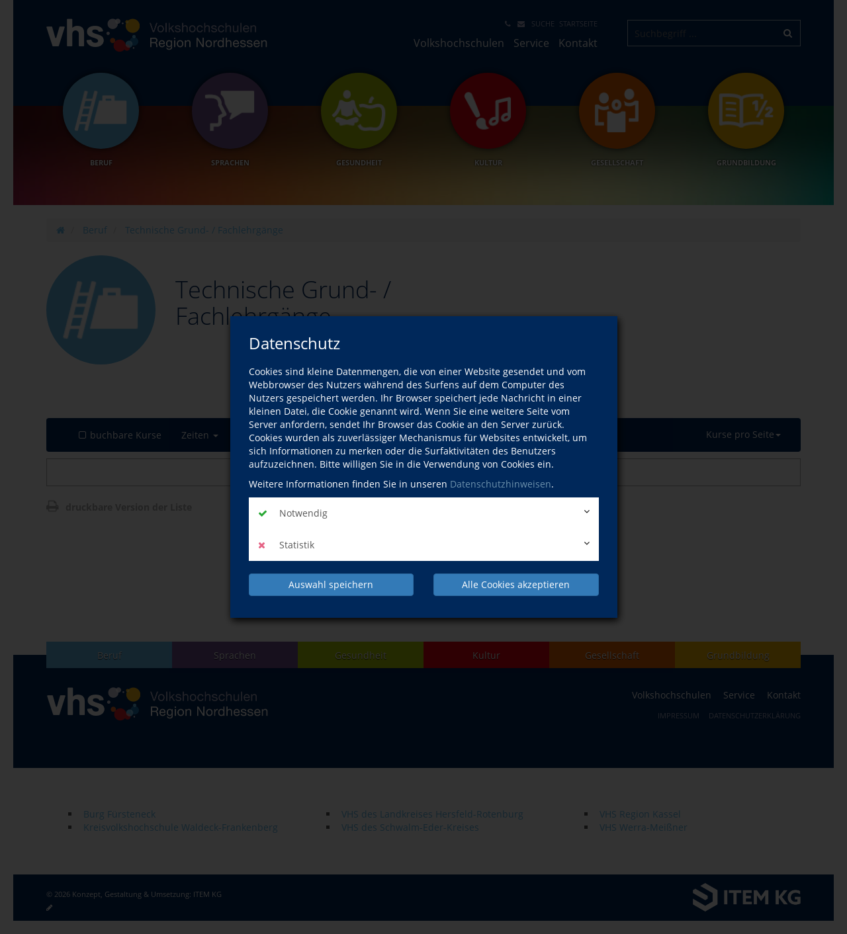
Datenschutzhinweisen (500, 484)
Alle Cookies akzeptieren (516, 584)
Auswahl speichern (331, 584)
